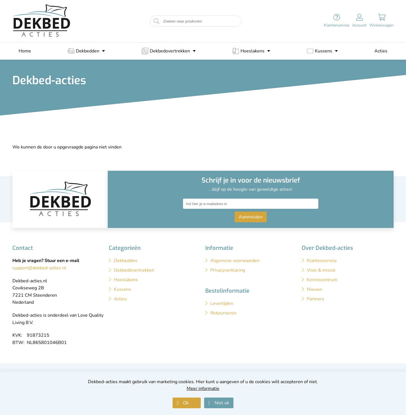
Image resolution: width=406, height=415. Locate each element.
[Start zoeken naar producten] (156, 21)
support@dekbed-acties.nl (39, 268)
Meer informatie (203, 388)
